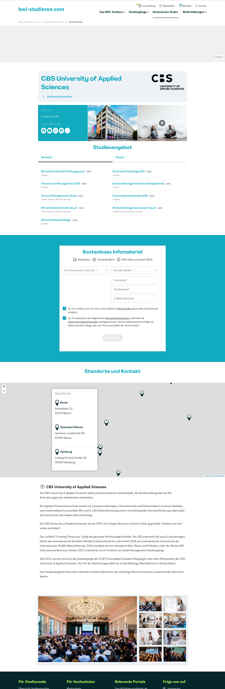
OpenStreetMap (218, 476)
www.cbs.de (50, 116)
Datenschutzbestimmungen (83, 321)
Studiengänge (138, 12)
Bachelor (46, 157)
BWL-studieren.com (29, 21)
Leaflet (206, 476)
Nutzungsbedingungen (118, 318)
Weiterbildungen (193, 12)
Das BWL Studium (111, 12)
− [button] (4, 391)
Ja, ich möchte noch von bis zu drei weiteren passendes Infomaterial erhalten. (113, 310)
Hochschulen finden (165, 12)
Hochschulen (124, 308)
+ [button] (4, 387)
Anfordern (112, 338)
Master (120, 157)
